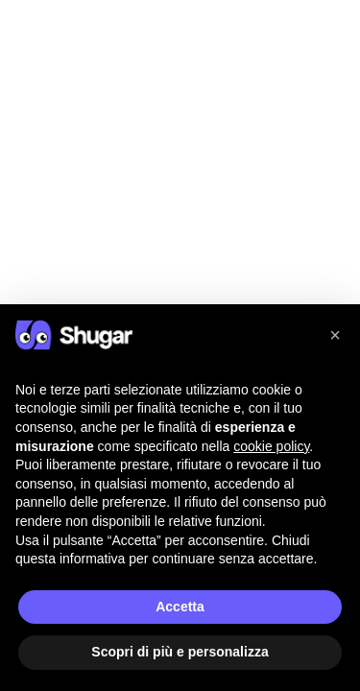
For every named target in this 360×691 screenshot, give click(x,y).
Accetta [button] (180, 606)
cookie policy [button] (271, 446)
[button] (335, 335)
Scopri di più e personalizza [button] (179, 651)
